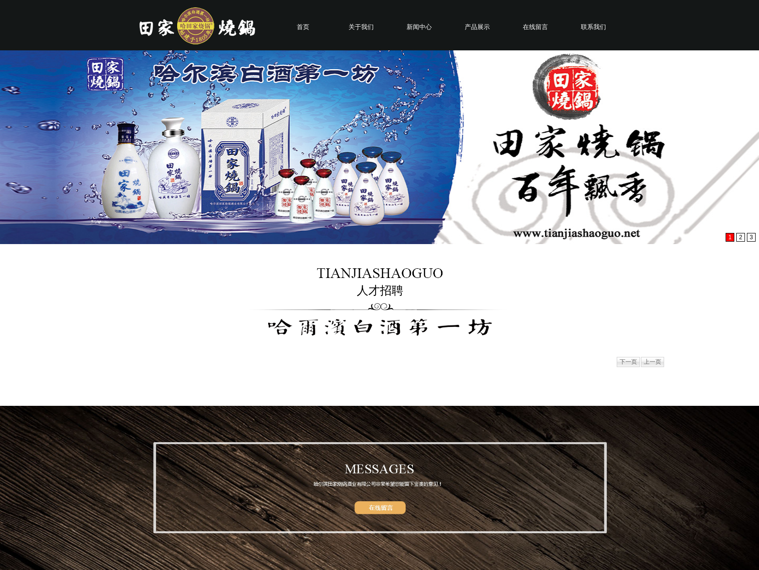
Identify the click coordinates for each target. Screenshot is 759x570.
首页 (303, 27)
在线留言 (535, 27)
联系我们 (593, 27)
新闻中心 (419, 27)
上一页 (652, 361)
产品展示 (477, 27)
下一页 (628, 361)
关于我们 (361, 27)
